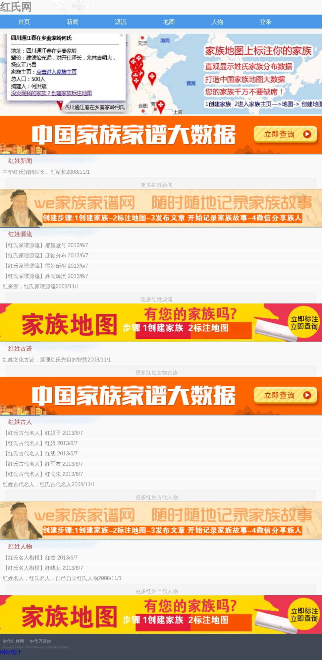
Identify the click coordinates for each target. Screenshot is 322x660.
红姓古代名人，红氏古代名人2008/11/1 (49, 484)
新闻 (73, 22)
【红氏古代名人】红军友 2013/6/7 (43, 464)
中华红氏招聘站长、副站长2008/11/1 (46, 172)
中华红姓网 (13, 641)
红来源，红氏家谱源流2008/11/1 (41, 286)
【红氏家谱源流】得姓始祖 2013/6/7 (45, 266)
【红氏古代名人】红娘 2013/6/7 (40, 443)
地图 (169, 22)
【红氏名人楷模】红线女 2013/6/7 (43, 568)
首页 (24, 22)
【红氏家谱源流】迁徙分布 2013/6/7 (45, 255)
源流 (121, 22)
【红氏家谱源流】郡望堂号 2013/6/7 (45, 245)
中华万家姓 (40, 641)
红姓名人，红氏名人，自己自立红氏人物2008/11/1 (62, 578)
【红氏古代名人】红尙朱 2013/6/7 (43, 474)
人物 (217, 22)
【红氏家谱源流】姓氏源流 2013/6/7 (45, 276)
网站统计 (10, 652)
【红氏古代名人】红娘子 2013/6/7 (43, 433)
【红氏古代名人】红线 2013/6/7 (40, 453)
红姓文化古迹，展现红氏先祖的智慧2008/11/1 (57, 360)
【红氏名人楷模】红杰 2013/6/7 (40, 558)
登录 (266, 22)
